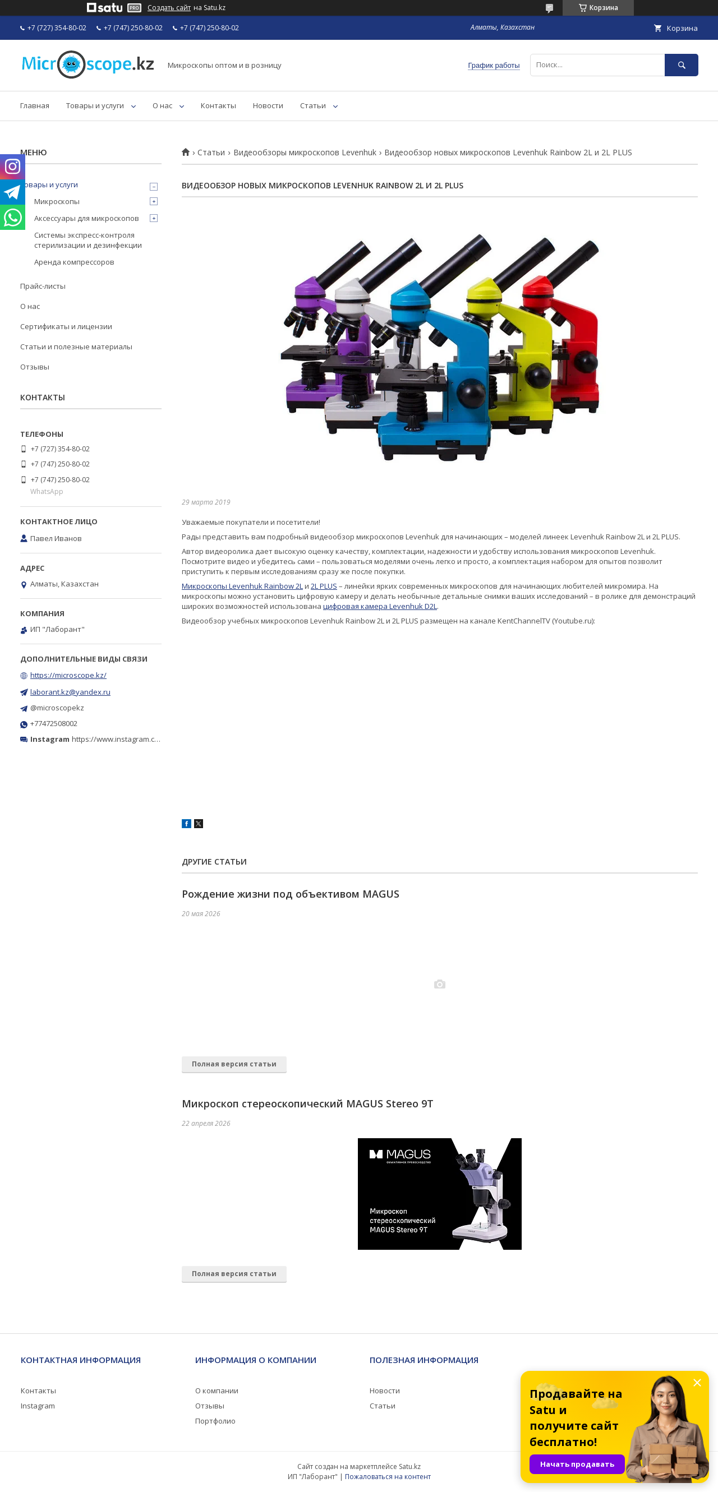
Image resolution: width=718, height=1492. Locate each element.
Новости (268, 105)
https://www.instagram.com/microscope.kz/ (145, 739)
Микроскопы (57, 201)
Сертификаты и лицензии (66, 326)
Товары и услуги (95, 105)
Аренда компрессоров (74, 262)
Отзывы (34, 367)
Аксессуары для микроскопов (86, 218)
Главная (34, 105)
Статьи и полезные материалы (76, 346)
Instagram (38, 1406)
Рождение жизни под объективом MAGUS (290, 893)
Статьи (313, 105)
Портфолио (215, 1421)
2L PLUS (324, 586)
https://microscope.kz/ (68, 675)
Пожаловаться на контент (388, 1476)
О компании (216, 1390)
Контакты (218, 105)
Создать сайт (169, 8)
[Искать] (681, 65)
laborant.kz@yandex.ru (70, 691)
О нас (162, 105)
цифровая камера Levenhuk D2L (380, 606)
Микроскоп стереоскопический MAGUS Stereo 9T (308, 1103)
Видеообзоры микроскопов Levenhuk (304, 152)
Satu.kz (410, 1466)
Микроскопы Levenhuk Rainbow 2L (242, 586)
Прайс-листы (43, 286)
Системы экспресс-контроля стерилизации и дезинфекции (88, 240)
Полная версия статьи (234, 1064)
